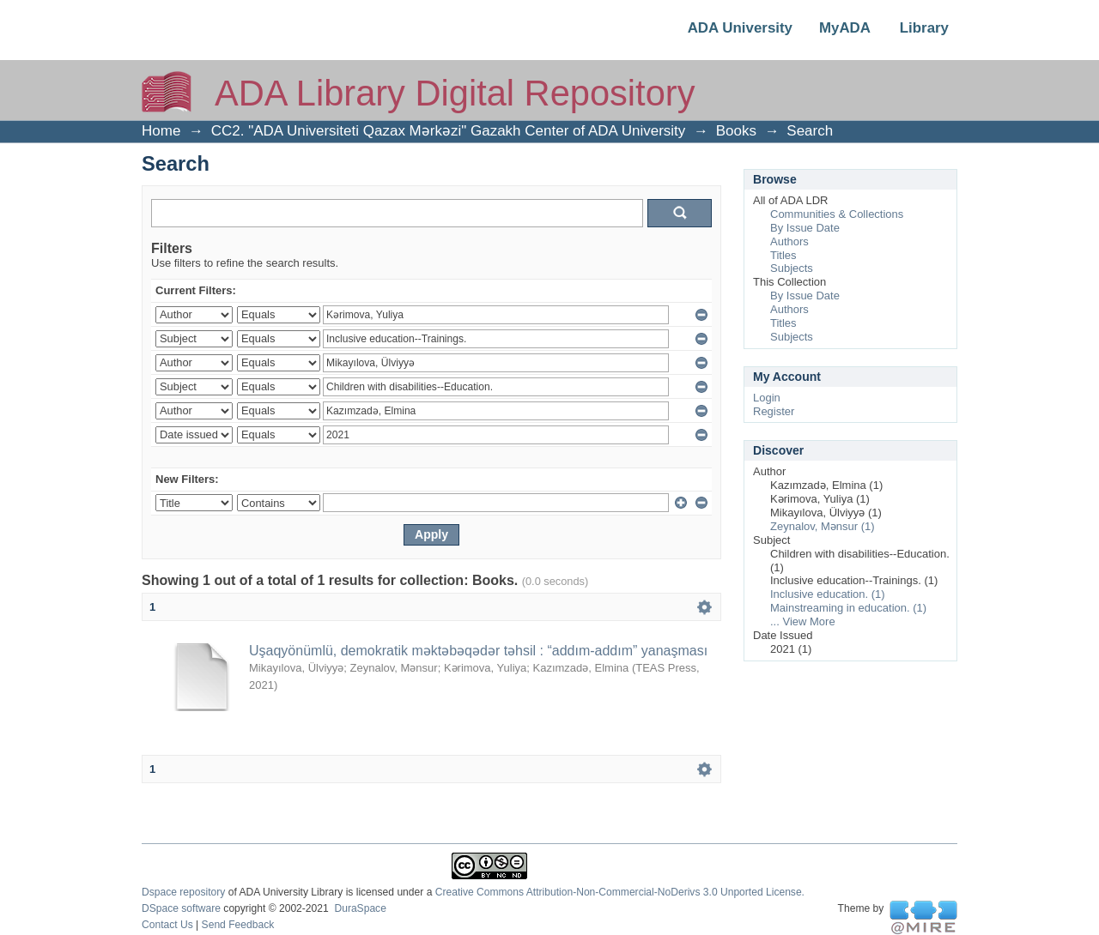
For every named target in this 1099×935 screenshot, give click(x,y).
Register (773, 411)
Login (766, 397)
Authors (789, 241)
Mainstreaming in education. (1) (848, 607)
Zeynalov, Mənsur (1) (822, 526)
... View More (802, 621)
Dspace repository (183, 892)
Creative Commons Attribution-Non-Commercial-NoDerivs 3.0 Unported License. (620, 892)
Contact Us (167, 925)
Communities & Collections (836, 214)
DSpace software (181, 908)
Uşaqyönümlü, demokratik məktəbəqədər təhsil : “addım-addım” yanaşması (478, 650)
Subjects (791, 268)
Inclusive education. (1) (827, 594)
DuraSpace (360, 908)
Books (736, 131)
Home (161, 131)
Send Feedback (238, 925)
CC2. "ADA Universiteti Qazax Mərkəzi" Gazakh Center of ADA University (448, 131)
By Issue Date (805, 227)
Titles (783, 255)
